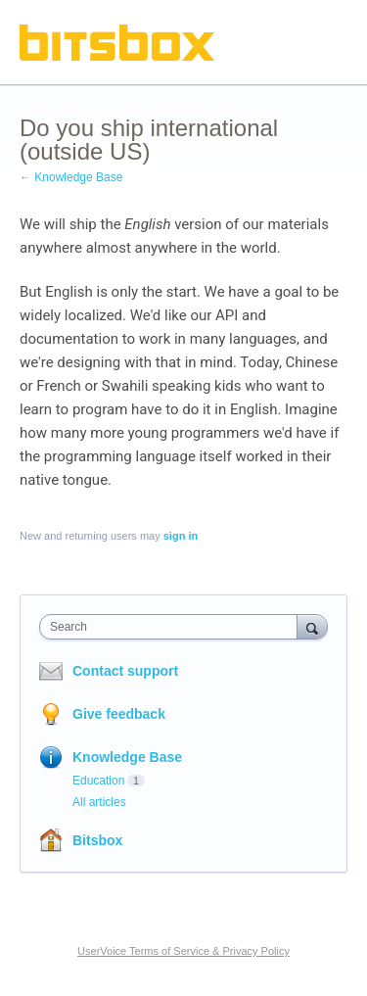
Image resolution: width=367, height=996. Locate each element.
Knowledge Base (127, 757)
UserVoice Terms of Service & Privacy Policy (183, 951)
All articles (99, 802)
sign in (180, 536)
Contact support (125, 671)
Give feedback (118, 714)
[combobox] (173, 627)
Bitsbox (97, 840)
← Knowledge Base (71, 177)
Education (98, 780)
